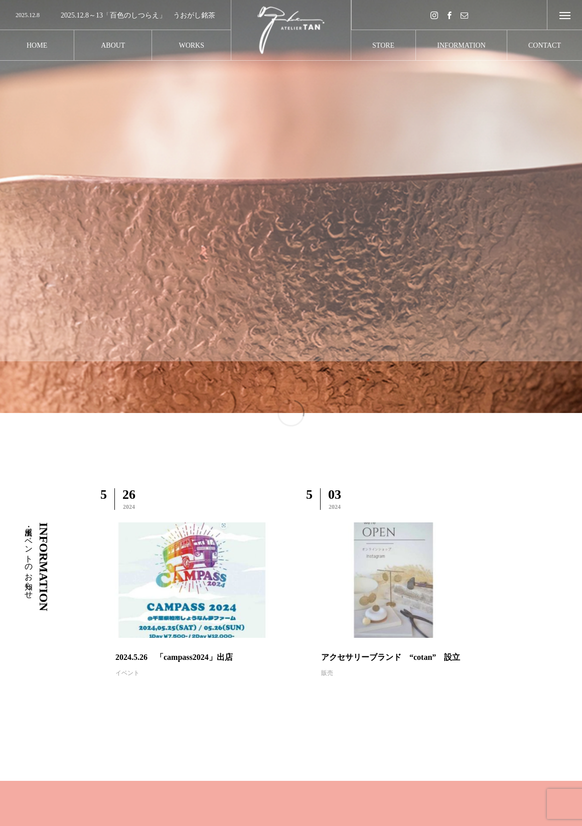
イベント (127, 672)
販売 (327, 672)
